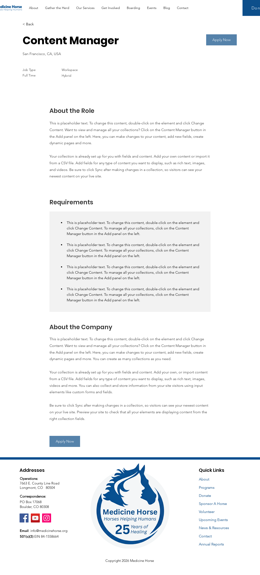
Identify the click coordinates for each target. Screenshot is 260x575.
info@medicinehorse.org (48, 530)
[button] (85, 8)
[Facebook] (24, 517)
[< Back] (39, 24)
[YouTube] (35, 517)
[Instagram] (46, 517)
